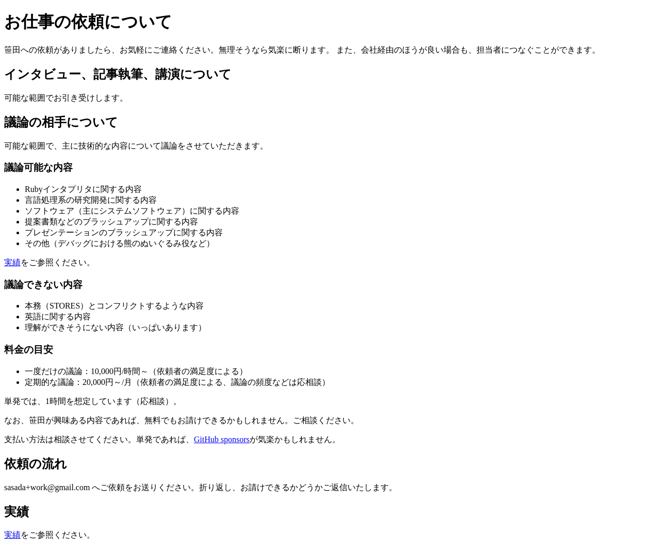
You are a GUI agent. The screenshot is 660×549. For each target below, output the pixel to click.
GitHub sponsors (222, 439)
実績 (12, 262)
